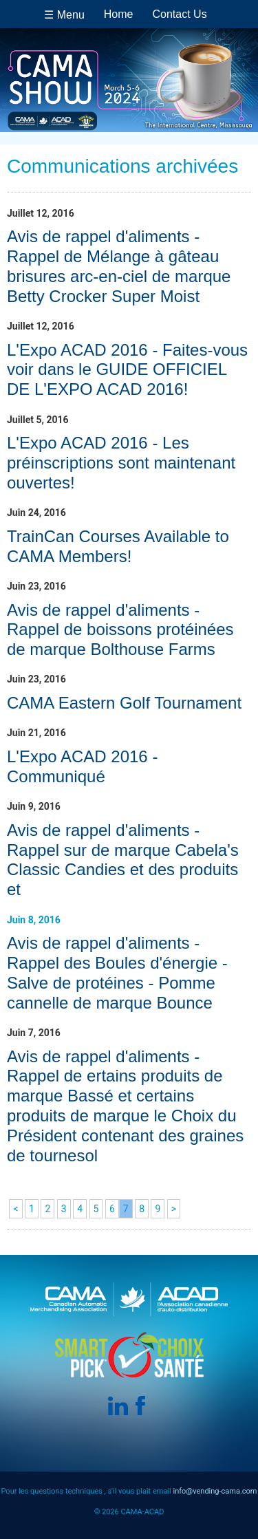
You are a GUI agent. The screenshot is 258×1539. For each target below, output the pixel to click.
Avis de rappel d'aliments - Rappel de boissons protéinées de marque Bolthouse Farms (120, 630)
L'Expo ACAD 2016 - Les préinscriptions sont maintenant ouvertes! (121, 462)
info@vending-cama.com (215, 1491)
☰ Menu (64, 15)
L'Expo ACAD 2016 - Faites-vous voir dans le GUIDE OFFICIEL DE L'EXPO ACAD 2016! (127, 370)
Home (118, 14)
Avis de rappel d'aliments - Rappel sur (123, 859)
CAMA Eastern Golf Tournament (124, 702)
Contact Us (180, 14)
